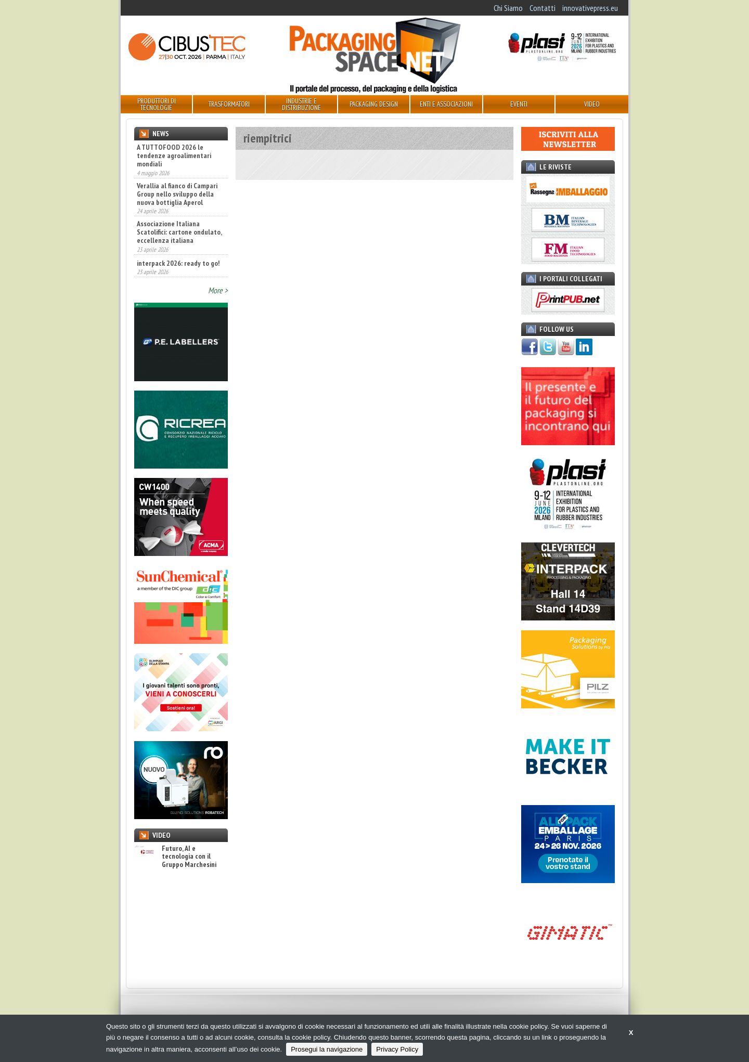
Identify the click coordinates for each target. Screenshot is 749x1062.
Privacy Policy (397, 1049)
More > (218, 290)
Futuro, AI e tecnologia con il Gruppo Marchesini (175, 857)
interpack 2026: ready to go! (178, 263)
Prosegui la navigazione (327, 1049)
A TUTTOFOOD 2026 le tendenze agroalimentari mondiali (174, 155)
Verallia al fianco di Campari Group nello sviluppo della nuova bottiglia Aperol (177, 194)
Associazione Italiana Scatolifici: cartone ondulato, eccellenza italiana (179, 231)
